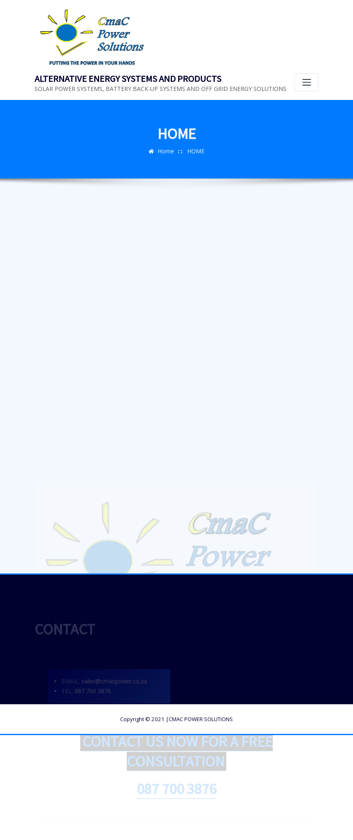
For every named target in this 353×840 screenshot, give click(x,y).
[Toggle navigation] (306, 82)
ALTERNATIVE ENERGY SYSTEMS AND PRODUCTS (128, 78)
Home (166, 153)
